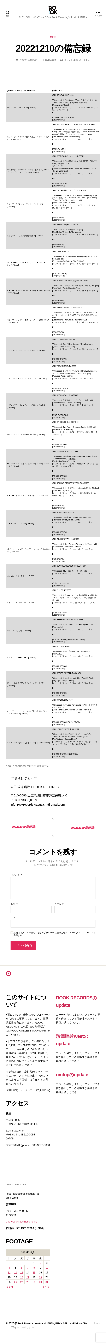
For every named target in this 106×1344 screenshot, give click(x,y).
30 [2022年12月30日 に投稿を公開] (40, 1286)
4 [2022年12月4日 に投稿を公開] (9, 1272)
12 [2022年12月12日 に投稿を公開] (15, 1277)
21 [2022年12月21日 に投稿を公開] (27, 1281)
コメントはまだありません (78, 65)
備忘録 (53, 42)
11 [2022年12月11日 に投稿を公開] (9, 1277)
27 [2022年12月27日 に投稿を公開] (21, 1286)
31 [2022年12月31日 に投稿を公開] (46, 1286)
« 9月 (10, 1291)
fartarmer (31, 65)
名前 (14, 908)
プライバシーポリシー (22, 1335)
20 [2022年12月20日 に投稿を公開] (21, 1281)
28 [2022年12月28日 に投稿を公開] (27, 1286)
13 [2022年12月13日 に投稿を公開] (21, 1277)
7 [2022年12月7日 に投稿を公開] (28, 1272)
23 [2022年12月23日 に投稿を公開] (40, 1281)
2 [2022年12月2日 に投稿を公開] (40, 1267)
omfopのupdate (76, 1086)
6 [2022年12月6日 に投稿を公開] (21, 1272)
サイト (14, 923)
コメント (17, 879)
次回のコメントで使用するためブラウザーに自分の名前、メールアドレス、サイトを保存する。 (54, 938)
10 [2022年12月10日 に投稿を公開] (46, 1272)
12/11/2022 (49, 65)
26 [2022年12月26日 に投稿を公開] (15, 1286)
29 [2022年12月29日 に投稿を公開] (34, 1286)
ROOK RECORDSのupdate (72, 1009)
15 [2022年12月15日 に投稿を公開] (34, 1277)
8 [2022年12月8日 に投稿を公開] (34, 1272)
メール (59, 908)
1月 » (46, 1291)
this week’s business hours (21, 1226)
